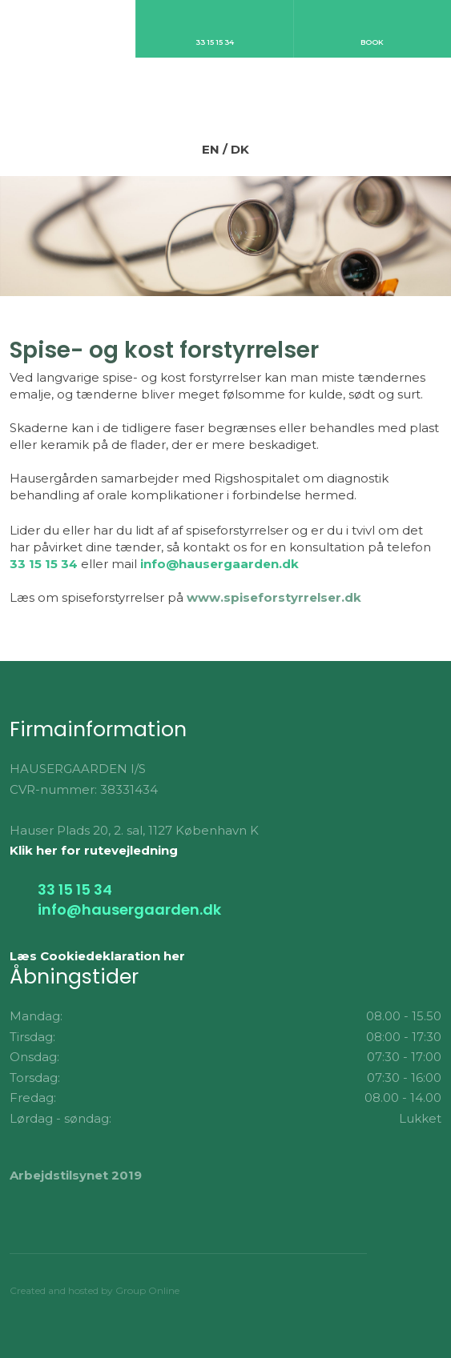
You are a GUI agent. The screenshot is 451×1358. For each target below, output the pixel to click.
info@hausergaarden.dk (219, 563)
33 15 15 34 (44, 563)
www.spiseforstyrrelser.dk (274, 597)
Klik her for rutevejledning (94, 850)
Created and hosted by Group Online (94, 1290)
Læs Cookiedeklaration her (97, 955)
